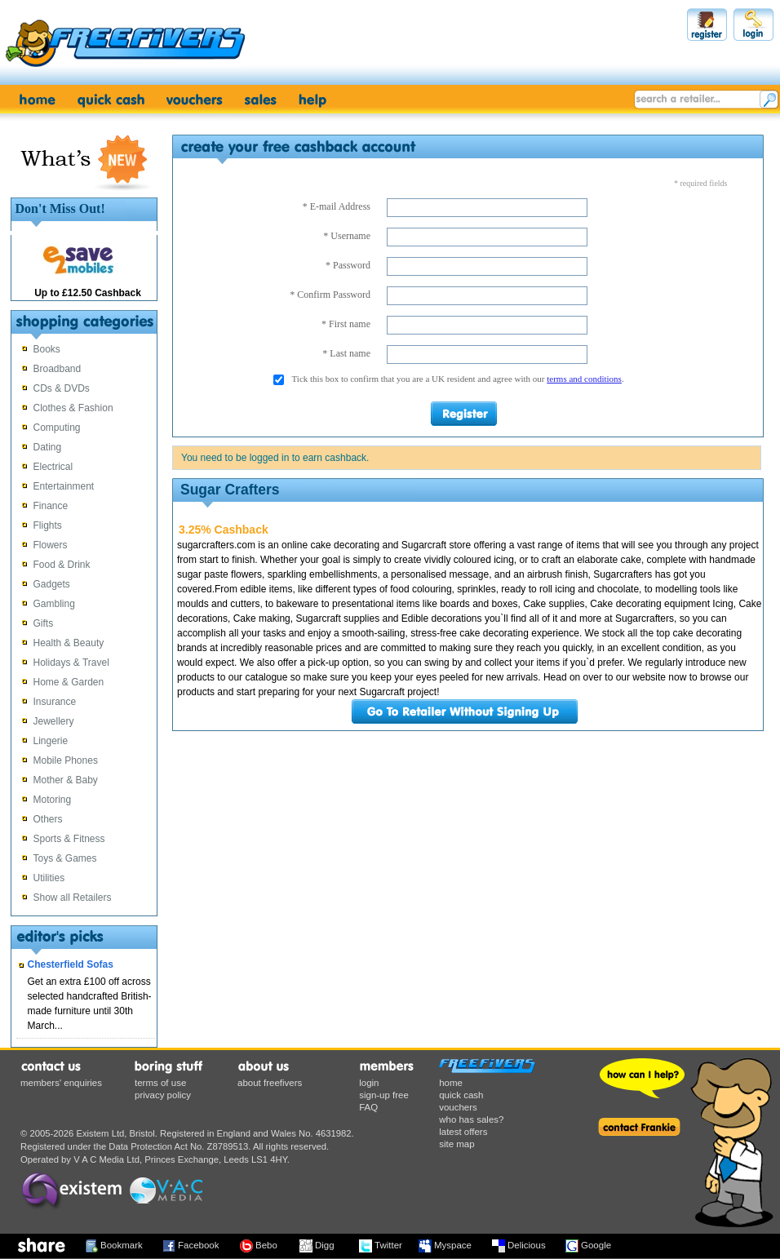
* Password (348, 265)
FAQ (368, 1107)
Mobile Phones (65, 760)
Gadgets (51, 584)
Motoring (52, 799)
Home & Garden (68, 682)
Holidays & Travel (71, 662)
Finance (51, 506)
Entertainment (64, 486)
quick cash (461, 1095)
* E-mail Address (336, 206)
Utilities (49, 878)
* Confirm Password (330, 294)
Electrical (53, 466)
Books (46, 349)
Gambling (54, 604)
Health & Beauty (68, 643)
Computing (57, 427)
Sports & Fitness (69, 839)
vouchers (458, 1107)
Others (48, 819)
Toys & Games (65, 858)
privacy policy (163, 1095)
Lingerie (51, 741)
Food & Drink (62, 564)
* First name (345, 324)
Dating (47, 447)
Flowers (50, 545)
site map (456, 1144)
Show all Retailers (72, 897)
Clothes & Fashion (73, 408)
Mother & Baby (65, 780)
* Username (346, 236)
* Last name (346, 353)
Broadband (57, 369)
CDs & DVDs (61, 388)
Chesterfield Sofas (70, 964)
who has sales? (471, 1119)
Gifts (43, 623)
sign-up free (384, 1095)
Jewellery (53, 721)
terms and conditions (584, 378)
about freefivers (269, 1083)
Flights (47, 525)
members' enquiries (61, 1083)
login (369, 1083)
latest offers (463, 1132)
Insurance (55, 701)
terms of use (160, 1083)
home (451, 1083)
